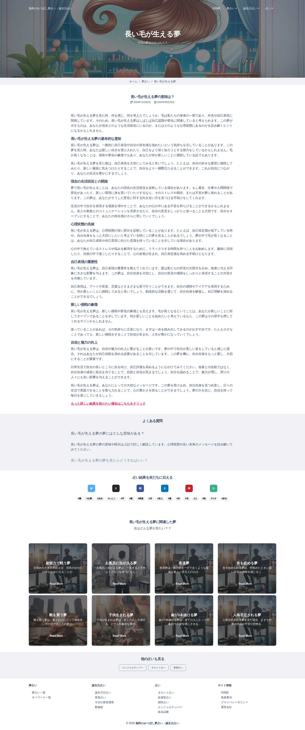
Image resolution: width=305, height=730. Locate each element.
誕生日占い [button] (250, 8)
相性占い (163, 702)
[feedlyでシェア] (213, 488)
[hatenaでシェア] (164, 488)
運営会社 (226, 707)
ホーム (133, 81)
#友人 (160, 498)
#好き (224, 498)
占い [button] (268, 8)
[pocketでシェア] (189, 488)
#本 (178, 498)
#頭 (204, 498)
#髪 (79, 498)
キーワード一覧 (41, 697)
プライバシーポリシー (234, 702)
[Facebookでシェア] (140, 488)
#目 (150, 498)
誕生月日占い (103, 692)
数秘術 (99, 707)
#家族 (140, 498)
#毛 (186, 498)
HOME (217, 8)
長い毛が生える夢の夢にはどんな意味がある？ (107, 433)
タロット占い (158, 667)
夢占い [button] (231, 8)
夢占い (146, 81)
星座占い (178, 667)
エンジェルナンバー (132, 667)
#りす (213, 498)
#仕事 (89, 498)
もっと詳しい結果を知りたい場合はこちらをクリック (108, 403)
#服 (169, 498)
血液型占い (165, 697)
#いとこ (112, 498)
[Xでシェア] (116, 488)
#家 (131, 498)
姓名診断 (163, 711)
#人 (195, 498)
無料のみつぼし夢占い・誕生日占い (50, 8)
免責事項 (226, 697)
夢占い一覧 (39, 692)
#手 (122, 498)
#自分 (100, 498)
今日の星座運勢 (104, 702)
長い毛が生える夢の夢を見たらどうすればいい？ (109, 460)
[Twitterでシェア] (91, 488)
